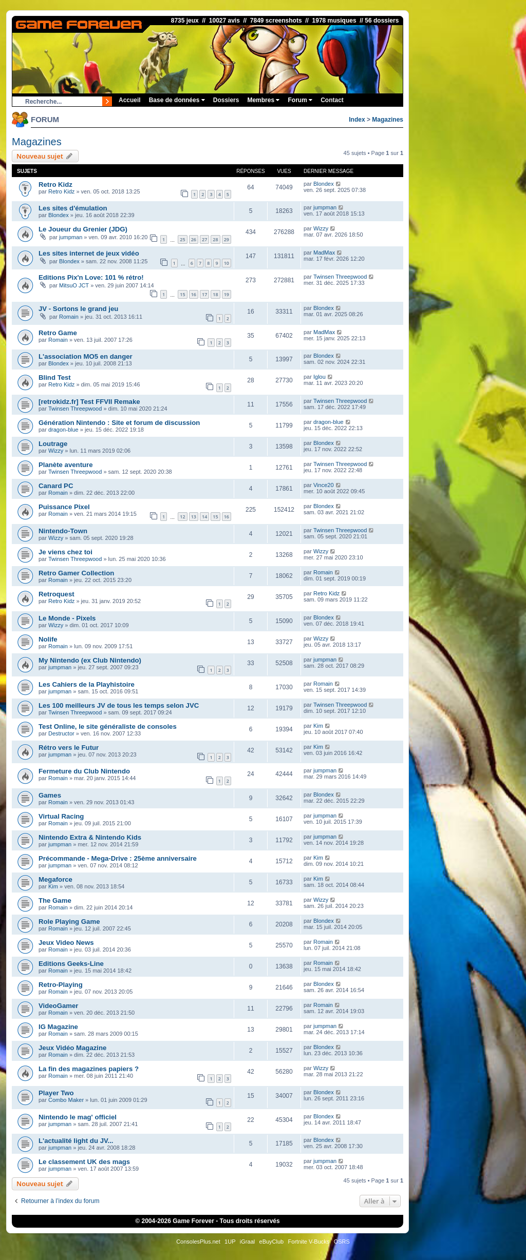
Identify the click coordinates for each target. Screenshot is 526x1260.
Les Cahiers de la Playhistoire (87, 684)
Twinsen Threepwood (340, 277)
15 (182, 294)
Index (357, 119)
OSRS (342, 1241)
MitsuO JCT (74, 285)
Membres (263, 100)
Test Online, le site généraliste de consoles (108, 726)
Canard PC (56, 486)
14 (204, 516)
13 (193, 516)
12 (182, 516)
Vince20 (323, 485)
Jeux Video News (66, 942)
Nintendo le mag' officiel (78, 1117)
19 (226, 294)
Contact (332, 100)
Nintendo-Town (63, 531)
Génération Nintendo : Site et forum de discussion (119, 423)
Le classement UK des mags (84, 1162)
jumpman (324, 207)
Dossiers (226, 100)
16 (193, 294)
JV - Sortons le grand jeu (78, 309)
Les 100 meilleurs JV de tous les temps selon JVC (119, 705)
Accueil (130, 100)
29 (226, 239)
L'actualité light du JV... (76, 1141)
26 (193, 239)
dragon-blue (63, 430)
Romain (69, 317)
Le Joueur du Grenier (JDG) (83, 229)
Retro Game (58, 333)
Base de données (177, 100)
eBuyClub (271, 1241)
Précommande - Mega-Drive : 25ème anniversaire (118, 858)
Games (50, 795)
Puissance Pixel (64, 507)
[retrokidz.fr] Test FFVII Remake (89, 401)
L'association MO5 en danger (86, 356)
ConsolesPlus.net (198, 1241)
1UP (229, 1241)
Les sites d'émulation (73, 208)
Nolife (48, 639)
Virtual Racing (61, 816)
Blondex (323, 184)
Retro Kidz (55, 184)
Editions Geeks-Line (71, 963)
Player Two (56, 1093)
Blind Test (55, 377)
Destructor (61, 733)
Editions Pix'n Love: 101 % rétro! (91, 277)
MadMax (324, 252)
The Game (55, 900)
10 (226, 263)
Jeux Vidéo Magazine (72, 1048)
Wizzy (320, 228)
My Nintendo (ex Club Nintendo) (90, 660)
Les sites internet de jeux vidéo (89, 253)
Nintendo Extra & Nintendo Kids (90, 837)
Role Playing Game (69, 921)
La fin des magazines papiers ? (89, 1069)
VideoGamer (58, 1006)
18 (215, 294)
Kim (318, 726)
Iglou (319, 377)
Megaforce (55, 879)
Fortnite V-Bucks (309, 1241)
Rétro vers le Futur (69, 747)
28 (215, 239)
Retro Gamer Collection (76, 573)
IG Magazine (58, 1027)
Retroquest (56, 594)
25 (182, 239)
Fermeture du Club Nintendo (84, 771)
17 (204, 294)
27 (204, 239)
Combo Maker (66, 1100)
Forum (300, 100)
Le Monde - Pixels (67, 618)
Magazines (387, 119)
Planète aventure (66, 465)
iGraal (247, 1241)
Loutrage (53, 444)
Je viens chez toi (65, 552)
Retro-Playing (61, 984)
